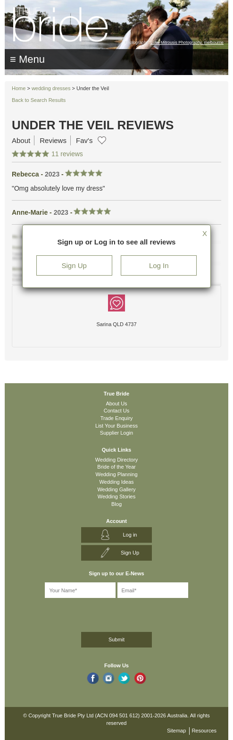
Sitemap (176, 730)
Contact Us (116, 410)
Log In (159, 265)
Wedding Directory (116, 459)
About (21, 140)
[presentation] (59, 613)
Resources (203, 730)
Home (18, 88)
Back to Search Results (39, 100)
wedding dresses (51, 88)
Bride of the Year (116, 467)
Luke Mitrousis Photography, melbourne (187, 42)
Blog (116, 504)
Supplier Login (116, 433)
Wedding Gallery (116, 489)
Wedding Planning (116, 474)
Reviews (53, 140)
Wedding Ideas (116, 482)
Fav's (84, 140)
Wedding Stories (117, 496)
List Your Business (116, 426)
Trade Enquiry (116, 418)
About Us (116, 403)
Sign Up (74, 265)
